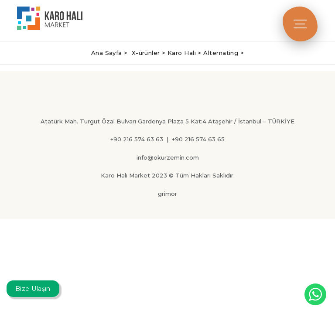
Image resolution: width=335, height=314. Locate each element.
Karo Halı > (185, 52)
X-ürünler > (150, 52)
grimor (167, 193)
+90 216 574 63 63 (136, 139)
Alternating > (223, 52)
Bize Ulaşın (33, 289)
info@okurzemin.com (168, 157)
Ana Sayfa (107, 52)
